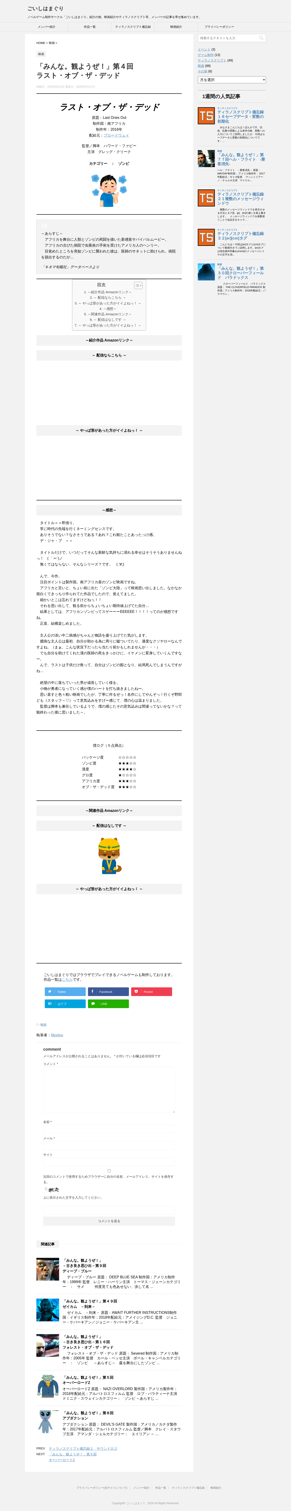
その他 (202, 71)
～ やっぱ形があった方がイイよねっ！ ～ (109, 303)
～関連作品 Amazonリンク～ (110, 314)
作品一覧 (90, 26)
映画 (43, 1024)
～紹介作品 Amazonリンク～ (110, 292)
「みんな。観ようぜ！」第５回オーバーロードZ (88, 1380)
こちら (67, 979)
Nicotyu (57, 1035)
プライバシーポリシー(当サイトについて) (101, 1487)
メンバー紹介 (46, 26)
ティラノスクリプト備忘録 (133, 26)
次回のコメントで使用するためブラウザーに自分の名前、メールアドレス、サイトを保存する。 (108, 1179)
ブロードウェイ (116, 135)
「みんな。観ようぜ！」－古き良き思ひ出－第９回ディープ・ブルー (84, 1266)
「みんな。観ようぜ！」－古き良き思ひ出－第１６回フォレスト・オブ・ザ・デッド (88, 1342)
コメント (50, 1064)
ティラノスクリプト (212, 60)
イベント (204, 49)
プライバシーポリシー (219, 26)
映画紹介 (176, 26)
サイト (48, 1155)
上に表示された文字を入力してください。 (73, 1197)
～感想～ (110, 309)
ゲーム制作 (206, 55)
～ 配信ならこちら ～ (109, 297)
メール (49, 1138)
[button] (136, 285)
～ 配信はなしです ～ (109, 319)
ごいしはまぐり (45, 8)
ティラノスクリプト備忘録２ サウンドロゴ (83, 1448)
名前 (47, 1122)
